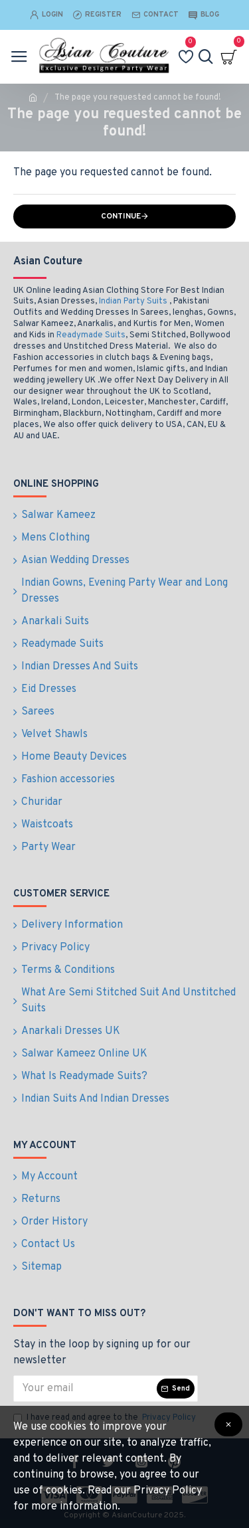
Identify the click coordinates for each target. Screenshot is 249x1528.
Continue (121, 216)
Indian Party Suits (133, 301)
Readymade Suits (90, 335)
